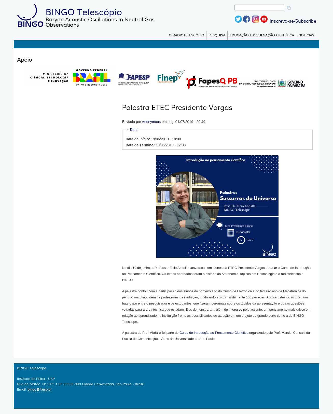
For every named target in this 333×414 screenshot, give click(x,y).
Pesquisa (217, 35)
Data (133, 130)
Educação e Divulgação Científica (262, 35)
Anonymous (151, 122)
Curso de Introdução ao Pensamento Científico (213, 333)
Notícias (306, 35)
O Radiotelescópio (186, 35)
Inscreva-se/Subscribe (293, 21)
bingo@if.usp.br (39, 389)
